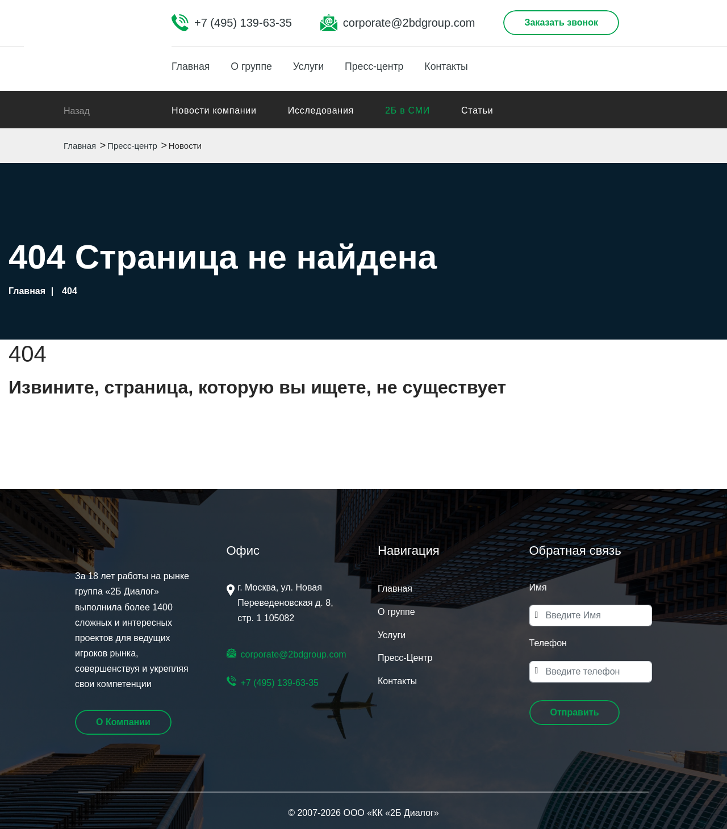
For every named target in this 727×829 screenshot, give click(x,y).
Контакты (456, 66)
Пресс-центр (382, 66)
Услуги (313, 66)
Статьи (477, 110)
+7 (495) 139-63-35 (243, 22)
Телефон (548, 643)
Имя (538, 587)
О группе (254, 66)
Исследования (321, 110)
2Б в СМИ (407, 110)
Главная (191, 66)
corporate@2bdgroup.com (409, 22)
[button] (574, 712)
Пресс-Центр (405, 658)
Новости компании (214, 110)
